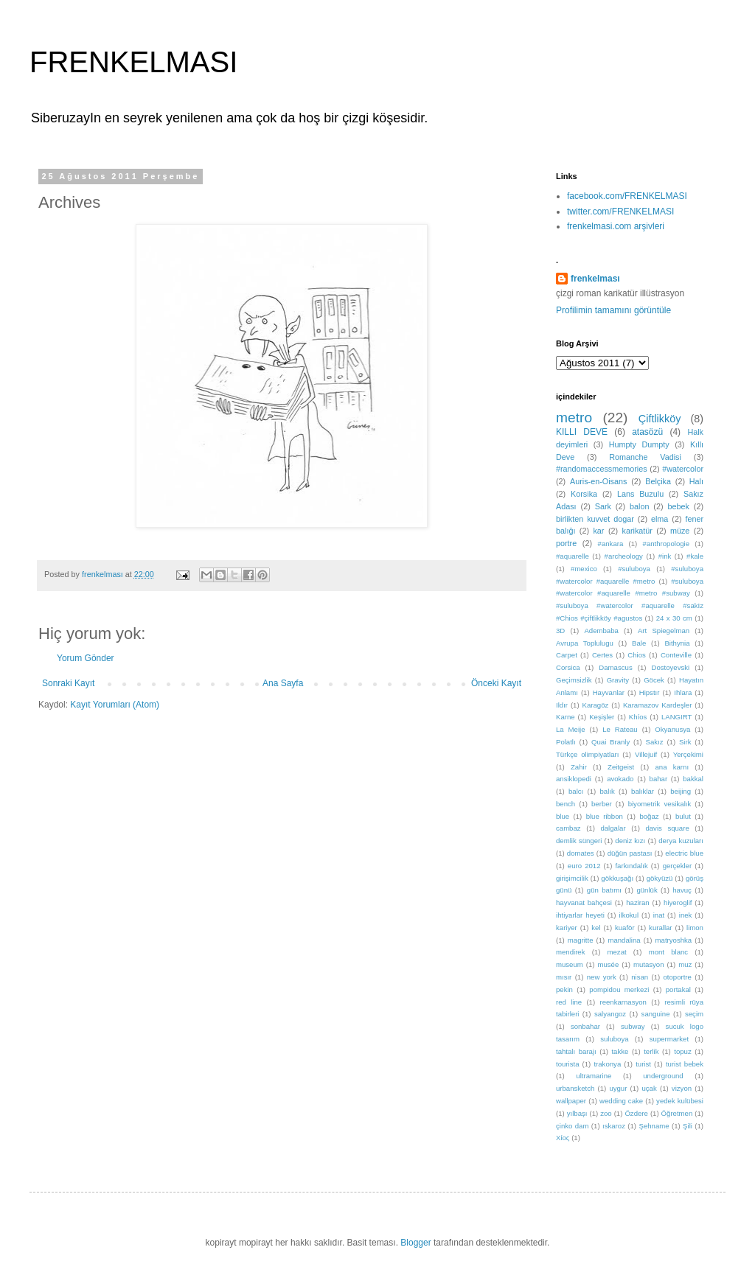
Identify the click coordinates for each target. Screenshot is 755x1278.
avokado (620, 779)
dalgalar (612, 828)
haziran (637, 902)
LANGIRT (676, 717)
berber (601, 804)
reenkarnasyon (622, 1002)
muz (685, 964)
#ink (665, 556)
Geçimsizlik (574, 680)
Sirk (685, 742)
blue (562, 816)
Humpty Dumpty (639, 444)
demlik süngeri (579, 841)
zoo (605, 1113)
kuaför (625, 927)
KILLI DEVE (582, 432)
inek (685, 915)
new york (601, 977)
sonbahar (585, 1026)
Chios (636, 655)
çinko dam (572, 1126)
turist (643, 1064)
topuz (682, 1051)
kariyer (566, 927)
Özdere (635, 1113)
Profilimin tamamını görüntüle (613, 310)
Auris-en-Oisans (598, 481)
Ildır (562, 705)
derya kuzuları (680, 841)
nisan (639, 977)
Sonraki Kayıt (68, 683)
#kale (694, 556)
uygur (618, 1088)
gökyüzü (660, 878)
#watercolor (682, 468)
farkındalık (631, 866)
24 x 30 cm (674, 618)
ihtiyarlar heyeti (580, 915)
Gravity (618, 680)
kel (595, 927)
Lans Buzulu (640, 493)
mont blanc (668, 952)
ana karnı (672, 767)
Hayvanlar (608, 692)
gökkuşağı (617, 878)
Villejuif (646, 754)
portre (566, 543)
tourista (567, 1064)
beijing (680, 791)
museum (569, 964)
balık (607, 791)
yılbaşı (577, 1113)
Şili (687, 1126)
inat (658, 915)
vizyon (682, 1088)
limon (694, 927)
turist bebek (684, 1064)
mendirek (570, 952)
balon (639, 506)
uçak (648, 1088)
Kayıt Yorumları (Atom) (114, 704)
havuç (682, 890)
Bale (639, 643)
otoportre (678, 977)
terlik (651, 1051)
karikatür (637, 530)
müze (679, 530)
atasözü (647, 432)
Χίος (563, 1138)
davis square (667, 828)
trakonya (607, 1064)
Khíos (638, 717)
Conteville (676, 655)
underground (663, 1076)
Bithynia (676, 643)
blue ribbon (604, 816)
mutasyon (648, 964)
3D (560, 630)
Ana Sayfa (282, 683)
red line (569, 1002)
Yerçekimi (688, 754)
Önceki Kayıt (496, 683)
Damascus (615, 667)
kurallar (660, 927)
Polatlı (566, 742)
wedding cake (621, 1101)
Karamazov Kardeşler (657, 705)
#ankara (611, 544)
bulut (683, 816)
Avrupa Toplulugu (584, 643)
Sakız (655, 742)
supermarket (669, 1039)
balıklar (642, 791)
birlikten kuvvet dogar (595, 518)
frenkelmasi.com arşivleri (615, 226)
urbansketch (575, 1088)
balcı (575, 791)
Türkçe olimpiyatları (587, 754)
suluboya (614, 1039)
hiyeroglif (678, 902)
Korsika (584, 493)
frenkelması (595, 278)
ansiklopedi (573, 779)
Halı (696, 481)
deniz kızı (630, 841)
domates (580, 853)
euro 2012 (584, 866)
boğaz (648, 816)
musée (608, 964)
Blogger (415, 1242)
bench (565, 804)
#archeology (624, 556)
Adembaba (601, 630)
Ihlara (683, 692)
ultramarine (593, 1076)
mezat (617, 952)
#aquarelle (572, 556)
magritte (581, 940)
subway (633, 1026)
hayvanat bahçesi (584, 902)
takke (619, 1051)
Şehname (654, 1126)
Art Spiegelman (663, 630)
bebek (678, 506)
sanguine (655, 1014)
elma (659, 518)
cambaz (568, 828)
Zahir (579, 767)
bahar (659, 779)
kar (598, 530)
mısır (563, 977)
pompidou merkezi (619, 989)
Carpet (566, 655)
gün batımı (604, 890)
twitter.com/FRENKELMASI (620, 211)
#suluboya (634, 569)
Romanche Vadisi (645, 457)
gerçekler (677, 866)
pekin (564, 989)
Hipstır (649, 692)
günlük (646, 890)
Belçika (658, 481)
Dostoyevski (671, 667)
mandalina (624, 940)
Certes (602, 655)
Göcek (654, 680)
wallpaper (571, 1101)
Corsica (568, 667)
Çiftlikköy (660, 419)
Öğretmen (677, 1113)
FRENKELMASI (133, 62)
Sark (603, 506)
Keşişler (601, 717)
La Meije (570, 729)
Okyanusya (672, 729)
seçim (694, 1014)
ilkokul (629, 915)
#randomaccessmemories (601, 468)
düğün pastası (630, 853)
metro (574, 417)
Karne (565, 717)
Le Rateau (620, 729)
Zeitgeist (621, 767)
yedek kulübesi (679, 1101)
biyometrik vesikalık (660, 804)
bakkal (693, 779)
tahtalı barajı (576, 1051)
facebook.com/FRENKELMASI (627, 196)
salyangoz (610, 1014)
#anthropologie (666, 544)
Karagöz (595, 705)
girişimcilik (572, 878)
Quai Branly (610, 742)
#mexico (584, 569)
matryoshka (673, 940)
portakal (678, 989)
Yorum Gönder (85, 658)
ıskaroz (613, 1126)
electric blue (684, 853)
